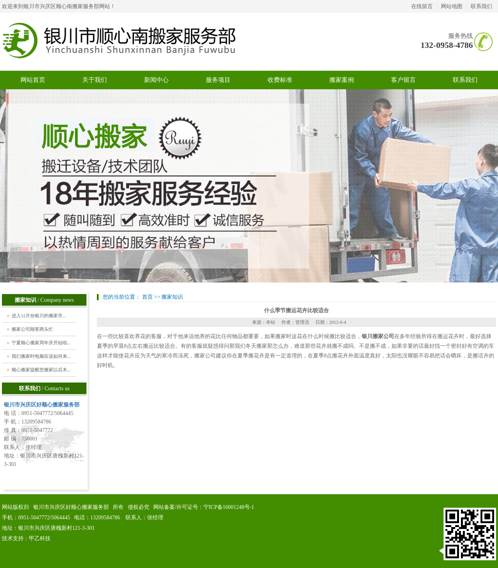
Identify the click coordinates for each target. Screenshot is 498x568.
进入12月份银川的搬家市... (39, 315)
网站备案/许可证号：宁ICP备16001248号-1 (203, 507)
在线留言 (422, 6)
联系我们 (481, 6)
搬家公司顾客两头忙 (32, 329)
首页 (147, 297)
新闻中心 (156, 80)
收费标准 (280, 80)
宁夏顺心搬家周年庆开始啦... (41, 342)
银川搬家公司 (378, 336)
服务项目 (218, 80)
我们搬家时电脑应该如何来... (41, 356)
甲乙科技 (40, 538)
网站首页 (32, 80)
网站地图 (451, 6)
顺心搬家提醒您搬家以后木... (41, 369)
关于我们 (94, 80)
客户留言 (403, 80)
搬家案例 (341, 80)
